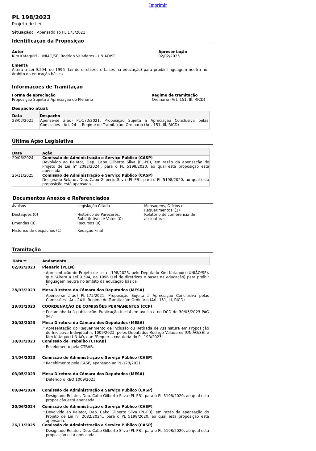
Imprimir (158, 5)
